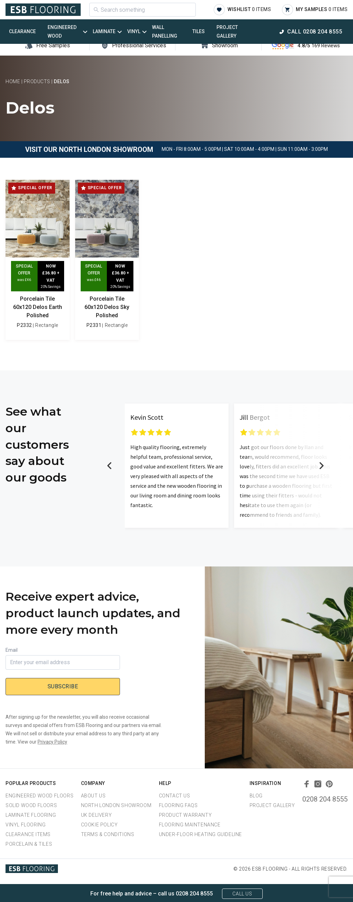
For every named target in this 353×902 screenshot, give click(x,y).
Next (321, 466)
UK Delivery (96, 815)
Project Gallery (227, 32)
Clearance (22, 31)
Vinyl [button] (133, 31)
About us (93, 795)
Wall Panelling (164, 32)
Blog (256, 795)
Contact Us (174, 795)
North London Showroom (116, 805)
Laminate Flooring (31, 815)
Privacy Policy (52, 742)
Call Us (242, 893)
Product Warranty (185, 815)
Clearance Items (28, 834)
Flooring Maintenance (190, 824)
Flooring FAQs (178, 805)
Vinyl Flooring (26, 824)
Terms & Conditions (107, 834)
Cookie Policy (99, 824)
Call (314, 31)
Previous (110, 466)
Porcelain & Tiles (29, 844)
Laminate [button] (104, 31)
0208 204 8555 (324, 799)
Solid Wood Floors (31, 805)
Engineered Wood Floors (39, 795)
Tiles (198, 31)
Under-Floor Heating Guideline (200, 834)
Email (12, 650)
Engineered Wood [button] (62, 32)
